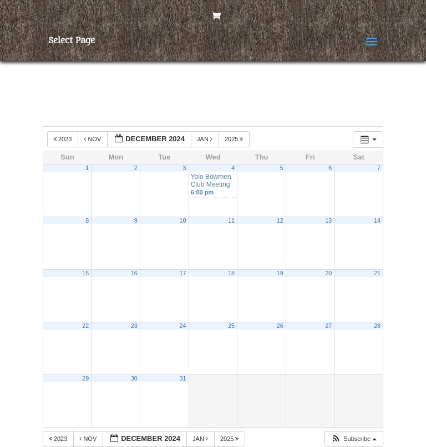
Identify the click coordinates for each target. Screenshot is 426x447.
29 (85, 378)
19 (280, 273)
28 (377, 325)
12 (280, 220)
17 (183, 273)
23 (134, 325)
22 (85, 325)
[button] (353, 438)
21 (377, 273)
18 (231, 273)
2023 (63, 139)
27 (328, 325)
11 (231, 220)
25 (231, 325)
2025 (235, 139)
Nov (93, 139)
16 (134, 273)
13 (328, 220)
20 (328, 273)
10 (183, 220)
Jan (205, 139)
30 (134, 378)
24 (183, 325)
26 (280, 325)
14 (377, 220)
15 (85, 273)
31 (183, 378)
